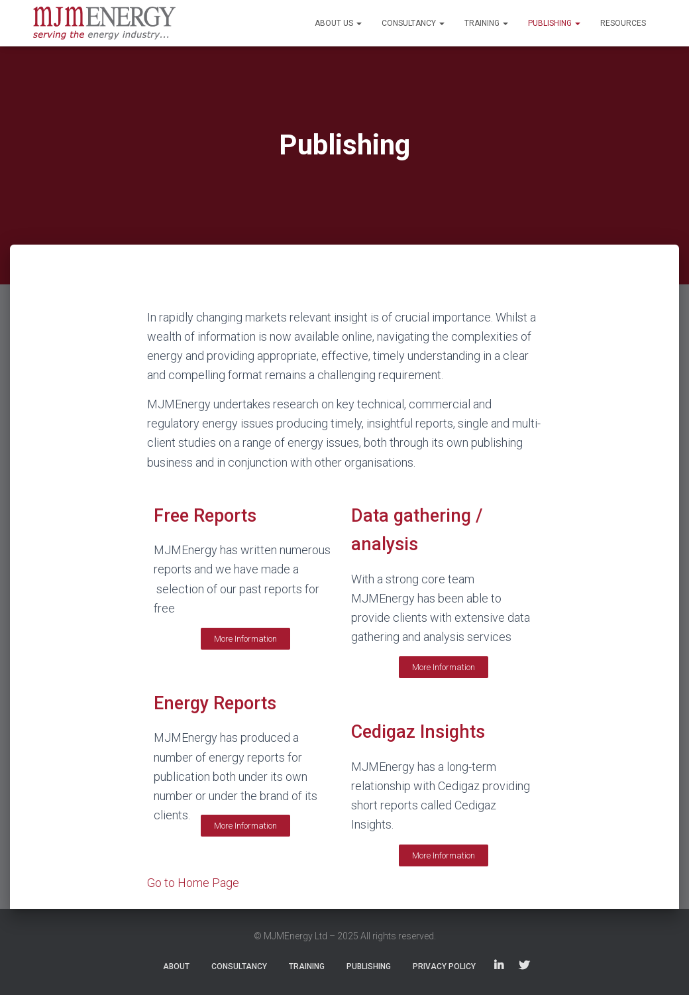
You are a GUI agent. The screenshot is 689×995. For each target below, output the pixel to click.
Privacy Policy (444, 966)
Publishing (554, 23)
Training (486, 23)
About (176, 966)
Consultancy (413, 23)
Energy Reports (215, 703)
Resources (623, 23)
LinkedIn (499, 966)
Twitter (524, 966)
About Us (338, 23)
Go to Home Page (193, 883)
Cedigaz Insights (418, 731)
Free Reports (205, 515)
